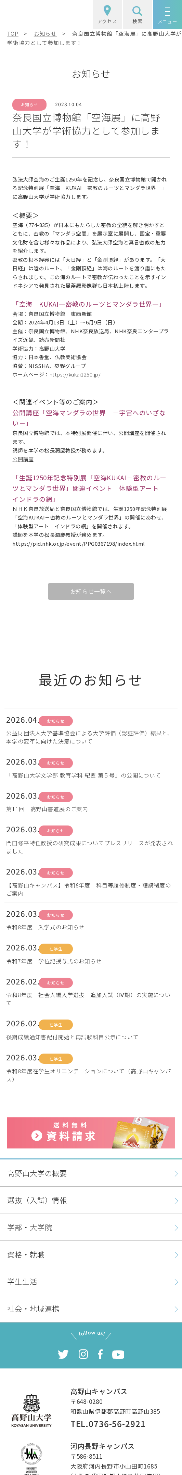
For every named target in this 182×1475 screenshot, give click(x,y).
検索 (137, 15)
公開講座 (23, 459)
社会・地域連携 (33, 1308)
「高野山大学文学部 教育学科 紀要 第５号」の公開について (83, 775)
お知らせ (45, 33)
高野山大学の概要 (37, 1173)
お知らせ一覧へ (91, 591)
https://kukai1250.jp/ (75, 374)
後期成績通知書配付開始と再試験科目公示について (72, 1037)
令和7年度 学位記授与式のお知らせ (54, 961)
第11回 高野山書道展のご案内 (47, 809)
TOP (12, 33)
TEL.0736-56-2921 (108, 1423)
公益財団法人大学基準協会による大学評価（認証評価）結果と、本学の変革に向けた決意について (89, 737)
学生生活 (22, 1281)
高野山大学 (36, 14)
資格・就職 (25, 1254)
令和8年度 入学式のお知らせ (45, 927)
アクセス (107, 15)
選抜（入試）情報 (37, 1200)
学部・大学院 (29, 1227)
